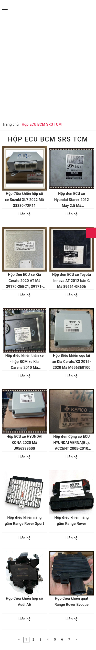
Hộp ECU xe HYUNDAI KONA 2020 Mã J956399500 (24, 442)
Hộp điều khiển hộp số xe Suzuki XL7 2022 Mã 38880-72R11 (24, 200)
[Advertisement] (48, 68)
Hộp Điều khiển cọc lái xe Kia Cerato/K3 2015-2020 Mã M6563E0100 (71, 361)
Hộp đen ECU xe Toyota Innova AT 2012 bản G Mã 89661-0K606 (71, 281)
